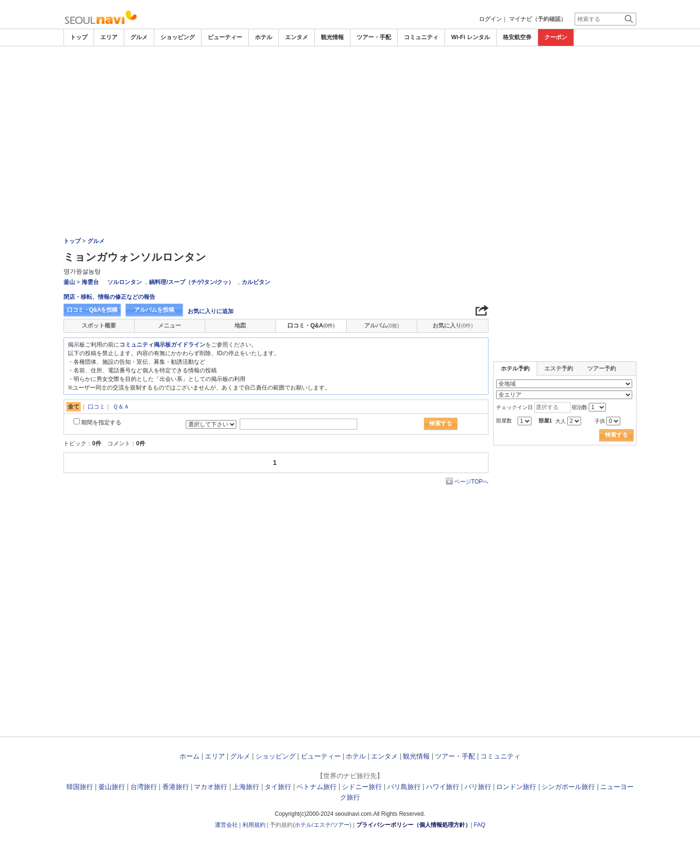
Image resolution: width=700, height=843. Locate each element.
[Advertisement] (350, 72)
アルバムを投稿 (154, 309)
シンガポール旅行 (568, 786)
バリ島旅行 (404, 786)
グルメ (139, 37)
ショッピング (177, 37)
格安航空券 (517, 37)
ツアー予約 (601, 368)
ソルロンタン (124, 282)
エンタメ (296, 37)
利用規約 (254, 825)
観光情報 (332, 37)
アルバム (381, 325)
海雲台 (90, 282)
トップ (78, 37)
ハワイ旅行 (442, 786)
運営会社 (226, 825)
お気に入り (453, 325)
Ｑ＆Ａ (121, 406)
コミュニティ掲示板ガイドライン (162, 344)
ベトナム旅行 (317, 786)
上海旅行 (246, 786)
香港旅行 (175, 786)
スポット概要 (99, 325)
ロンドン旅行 (516, 786)
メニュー (169, 325)
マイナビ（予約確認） (537, 19)
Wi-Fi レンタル (470, 37)
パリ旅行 (478, 786)
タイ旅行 (278, 786)
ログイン (490, 19)
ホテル (263, 37)
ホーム (190, 756)
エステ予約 (558, 368)
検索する (440, 423)
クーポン (555, 37)
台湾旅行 (143, 786)
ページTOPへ (471, 481)
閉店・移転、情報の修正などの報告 (109, 297)
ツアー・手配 (374, 37)
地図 (240, 325)
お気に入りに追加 (210, 311)
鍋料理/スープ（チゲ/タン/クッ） (191, 282)
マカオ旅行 (210, 786)
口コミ (96, 406)
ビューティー (225, 37)
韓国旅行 (79, 786)
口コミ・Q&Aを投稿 (92, 309)
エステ (322, 825)
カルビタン (256, 282)
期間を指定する (101, 422)
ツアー (341, 825)
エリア (108, 37)
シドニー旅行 (362, 786)
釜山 (69, 282)
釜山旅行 (111, 786)
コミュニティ (421, 37)
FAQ (479, 825)
